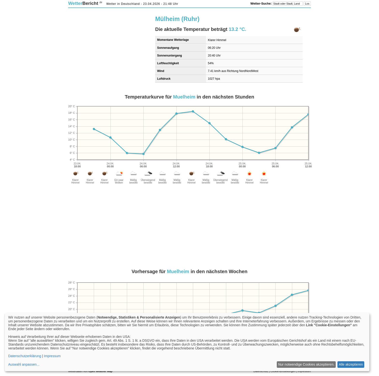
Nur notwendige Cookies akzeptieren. (306, 364)
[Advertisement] (108, 45)
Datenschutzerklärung (24, 356)
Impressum (52, 356)
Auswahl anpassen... (23, 364)
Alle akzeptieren (351, 364)
